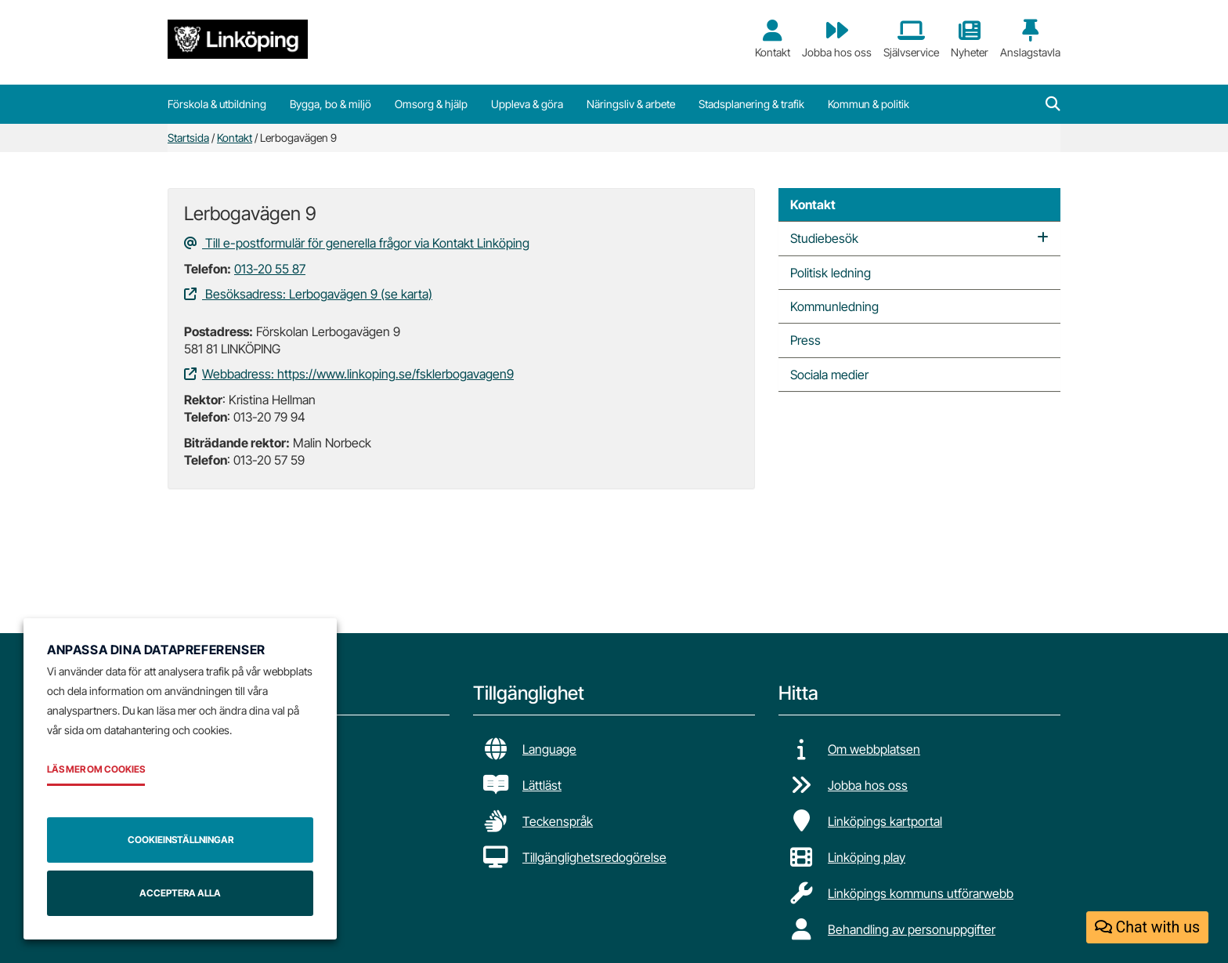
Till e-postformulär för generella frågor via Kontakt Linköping (356, 243)
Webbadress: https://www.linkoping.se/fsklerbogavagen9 (349, 374)
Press (805, 340)
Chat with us (1147, 927)
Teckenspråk (557, 821)
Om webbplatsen (874, 749)
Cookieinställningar (180, 839)
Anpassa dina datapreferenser (156, 649)
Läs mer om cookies (96, 769)
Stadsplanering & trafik (751, 103)
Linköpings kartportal (885, 821)
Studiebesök (824, 238)
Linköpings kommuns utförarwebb (920, 893)
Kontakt (772, 39)
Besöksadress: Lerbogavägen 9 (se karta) (308, 294)
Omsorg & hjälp (431, 103)
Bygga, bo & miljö (330, 103)
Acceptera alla (180, 893)
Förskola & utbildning (217, 103)
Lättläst (542, 785)
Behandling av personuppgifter (911, 929)
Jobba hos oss (837, 39)
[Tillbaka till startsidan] (238, 39)
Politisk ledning (830, 273)
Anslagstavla (1030, 39)
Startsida (188, 137)
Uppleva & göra (527, 103)
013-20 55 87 (269, 269)
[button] (1053, 104)
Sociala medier (829, 374)
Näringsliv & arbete (631, 103)
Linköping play (866, 857)
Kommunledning (834, 306)
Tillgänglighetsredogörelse (594, 857)
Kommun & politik (868, 103)
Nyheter (969, 39)
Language (549, 749)
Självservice (911, 39)
